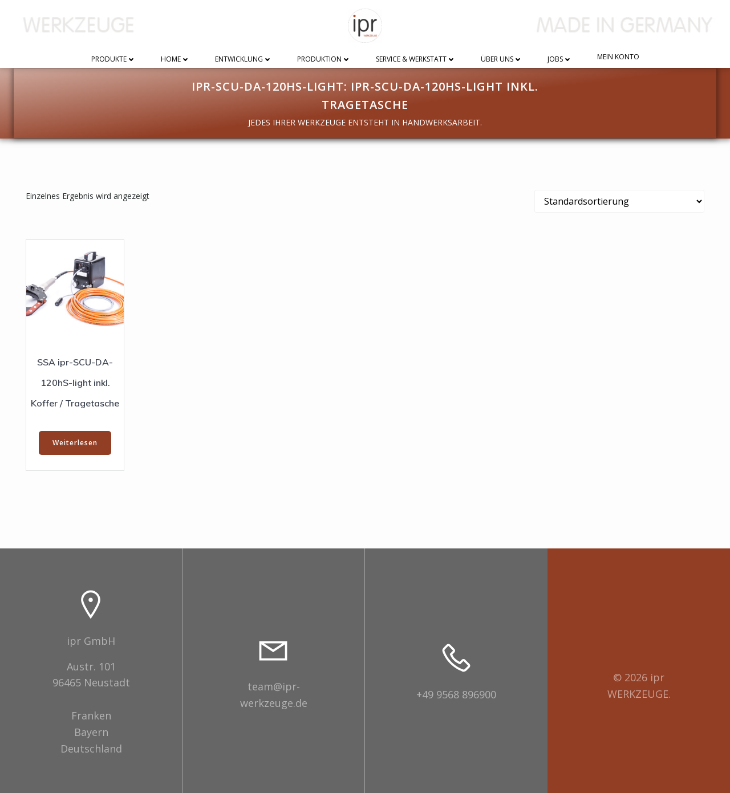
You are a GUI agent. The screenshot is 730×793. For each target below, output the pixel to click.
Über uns (501, 59)
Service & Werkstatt (416, 59)
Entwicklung (243, 59)
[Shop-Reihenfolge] (619, 201)
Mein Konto (618, 57)
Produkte (113, 59)
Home (175, 59)
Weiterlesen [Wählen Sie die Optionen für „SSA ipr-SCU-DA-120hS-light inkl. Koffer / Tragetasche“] (75, 443)
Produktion (324, 59)
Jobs (560, 59)
